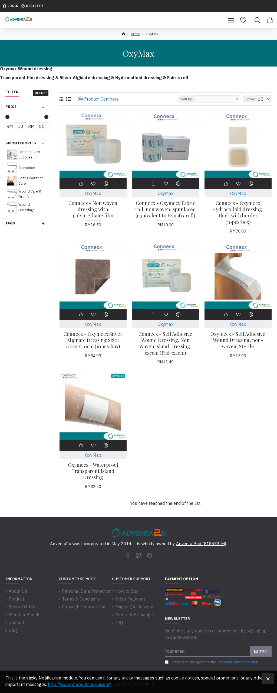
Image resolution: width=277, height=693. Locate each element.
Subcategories (20, 143)
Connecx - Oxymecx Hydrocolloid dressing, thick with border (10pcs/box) (237, 212)
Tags (10, 223)
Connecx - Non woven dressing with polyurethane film (92, 209)
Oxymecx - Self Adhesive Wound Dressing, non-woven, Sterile (237, 340)
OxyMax (93, 193)
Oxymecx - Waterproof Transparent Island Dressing (93, 471)
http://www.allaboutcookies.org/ (79, 684)
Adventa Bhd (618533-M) (201, 544)
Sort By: (187, 99)
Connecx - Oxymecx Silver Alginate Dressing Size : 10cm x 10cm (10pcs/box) (93, 340)
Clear (43, 93)
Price (11, 106)
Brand (135, 34)
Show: (250, 99)
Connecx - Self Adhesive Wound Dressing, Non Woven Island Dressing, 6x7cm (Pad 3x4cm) (165, 343)
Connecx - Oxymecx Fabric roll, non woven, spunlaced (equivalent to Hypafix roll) (165, 209)
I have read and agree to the (212, 662)
